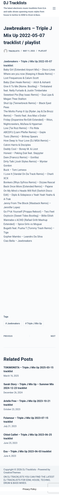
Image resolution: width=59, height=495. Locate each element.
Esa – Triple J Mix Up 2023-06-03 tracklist (27, 451)
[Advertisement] (29, 276)
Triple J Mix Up (33, 323)
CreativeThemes (12, 472)
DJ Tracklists (15, 3)
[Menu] (54, 8)
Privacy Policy (29, 489)
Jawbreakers (12, 323)
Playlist (42, 51)
